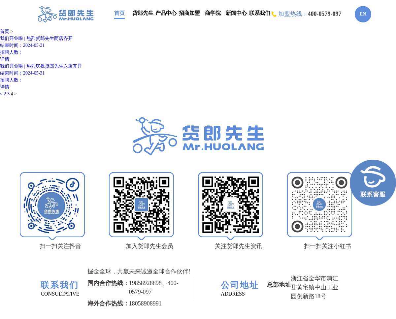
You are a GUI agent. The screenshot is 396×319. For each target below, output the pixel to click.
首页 (119, 13)
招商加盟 (189, 13)
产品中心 (166, 13)
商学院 (213, 13)
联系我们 (259, 13)
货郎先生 (142, 13)
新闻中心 (236, 13)
